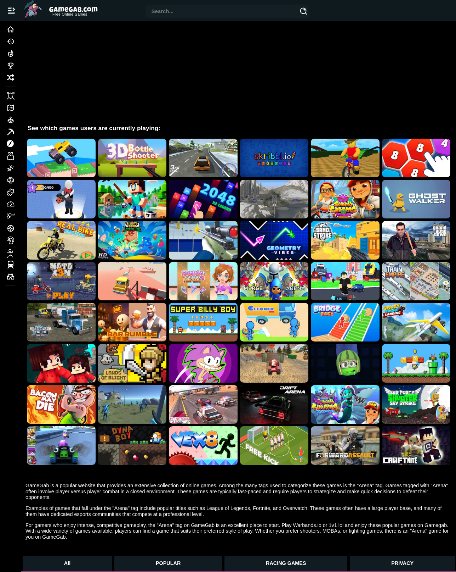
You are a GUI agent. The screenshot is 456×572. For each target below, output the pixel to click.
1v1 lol (336, 525)
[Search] (304, 12)
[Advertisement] (238, 71)
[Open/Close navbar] (11, 10)
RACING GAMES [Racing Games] (286, 563)
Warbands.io (307, 525)
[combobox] (222, 12)
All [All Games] (67, 563)
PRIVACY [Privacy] (402, 563)
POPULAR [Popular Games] (168, 563)
